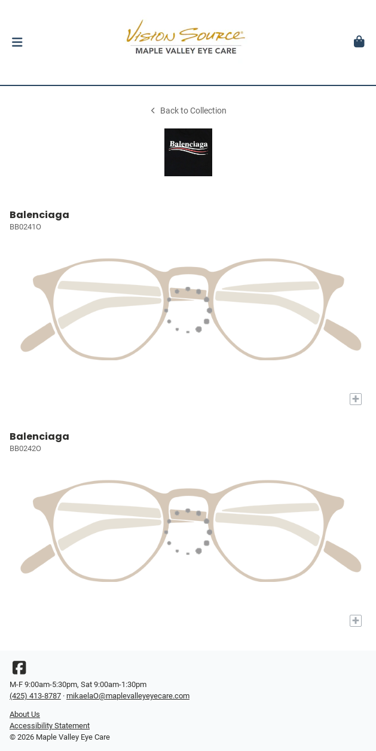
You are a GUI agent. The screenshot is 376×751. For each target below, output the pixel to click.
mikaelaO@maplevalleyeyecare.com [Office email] (127, 695)
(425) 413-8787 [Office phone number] (35, 695)
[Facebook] (19, 670)
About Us (25, 714)
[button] (17, 42)
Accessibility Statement (50, 725)
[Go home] (188, 42)
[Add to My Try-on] (355, 399)
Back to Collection (187, 111)
